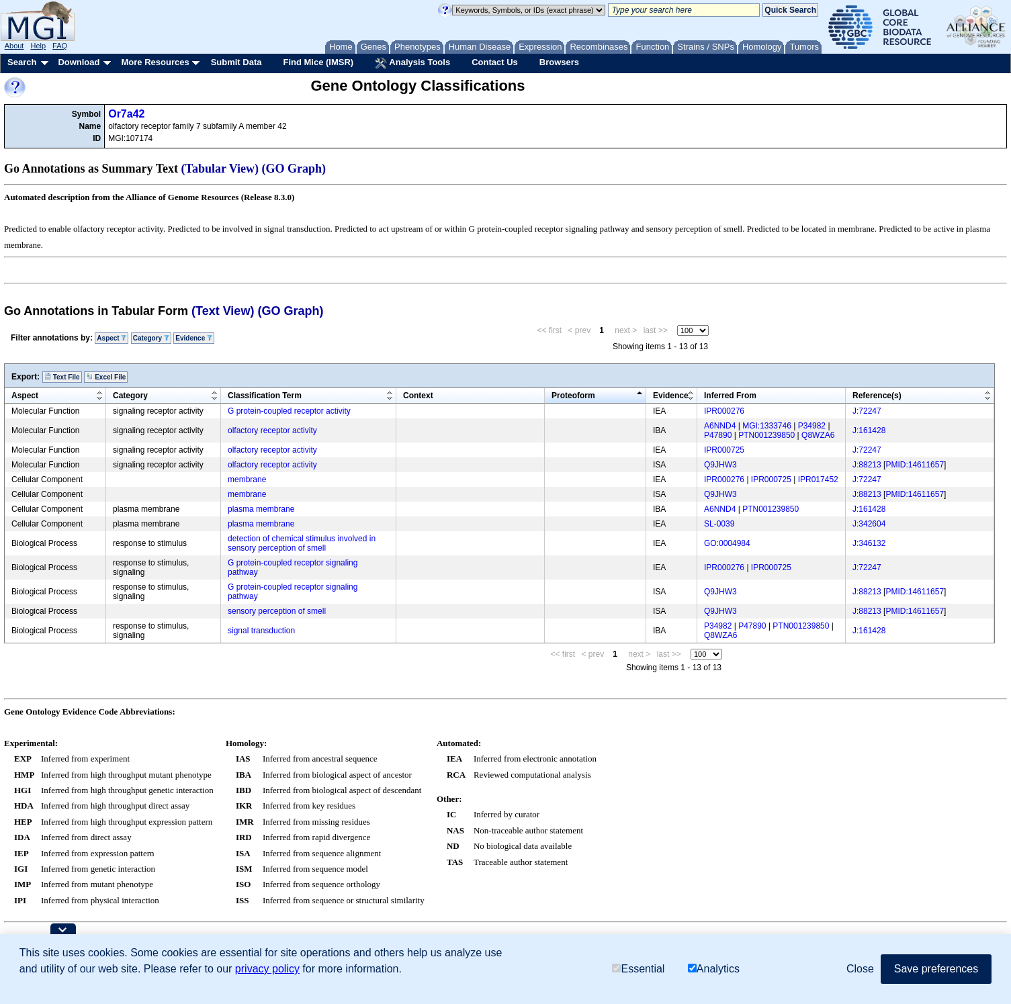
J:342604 (868, 524)
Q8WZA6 (817, 435)
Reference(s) (877, 395)
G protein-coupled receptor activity (289, 411)
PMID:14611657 (914, 464)
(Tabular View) (220, 168)
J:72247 (866, 411)
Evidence (193, 338)
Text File (62, 377)
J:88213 (866, 464)
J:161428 (868, 430)
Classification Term (265, 395)
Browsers (559, 62)
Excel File (106, 377)
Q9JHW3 (720, 464)
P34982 (812, 425)
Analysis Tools (412, 63)
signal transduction (261, 630)
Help (38, 46)
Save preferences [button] (936, 968)
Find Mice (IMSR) (318, 62)
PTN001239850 (766, 435)
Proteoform (573, 395)
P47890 (718, 435)
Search (21, 62)
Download (78, 62)
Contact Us (495, 62)
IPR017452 (818, 479)
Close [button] (860, 968)
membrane (247, 479)
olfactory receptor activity (272, 430)
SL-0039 (719, 524)
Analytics (714, 968)
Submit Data (236, 62)
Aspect (111, 338)
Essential (638, 968)
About (14, 46)
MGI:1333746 (766, 425)
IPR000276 (724, 411)
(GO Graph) (294, 168)
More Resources (155, 62)
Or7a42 (126, 114)
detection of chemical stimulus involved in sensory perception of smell (302, 543)
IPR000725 (724, 450)
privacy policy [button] (267, 968)
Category (151, 338)
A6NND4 (720, 425)
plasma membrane (261, 509)
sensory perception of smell (277, 611)
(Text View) (222, 311)
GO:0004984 (727, 543)
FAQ (59, 46)
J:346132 (868, 543)
